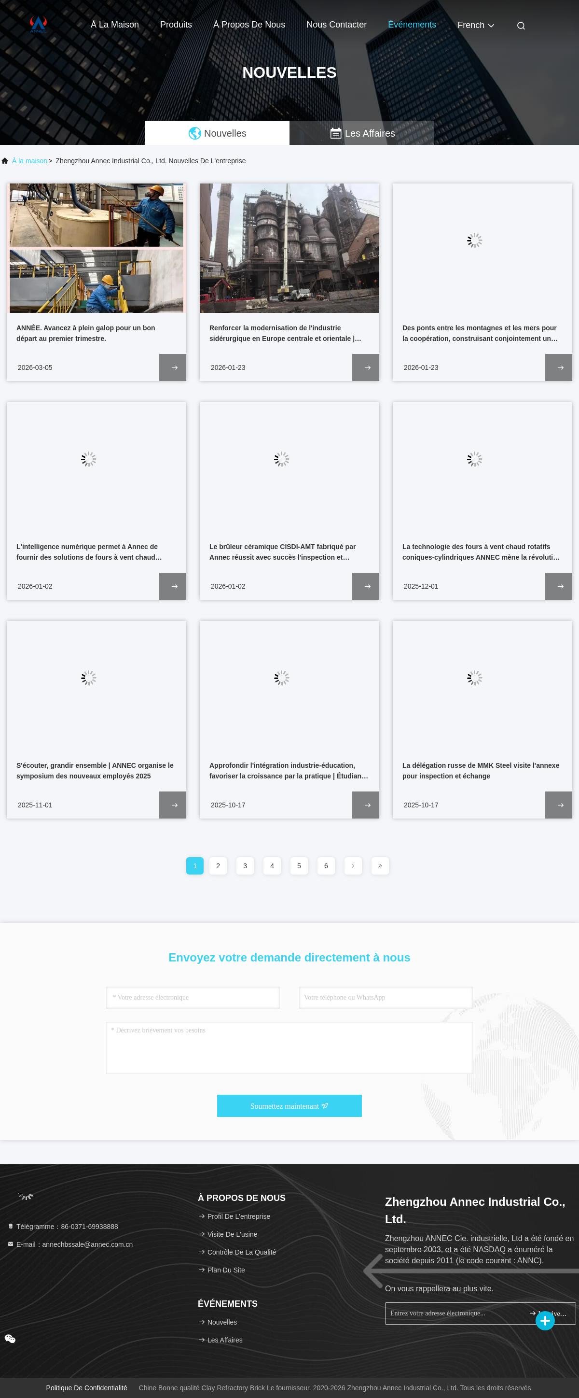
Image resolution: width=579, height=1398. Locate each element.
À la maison (115, 24)
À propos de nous (249, 24)
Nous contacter (336, 24)
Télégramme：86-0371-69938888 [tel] (62, 1226)
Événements (412, 24)
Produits (176, 24)
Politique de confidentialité (86, 1388)
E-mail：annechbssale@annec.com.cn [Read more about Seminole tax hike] (70, 1244)
